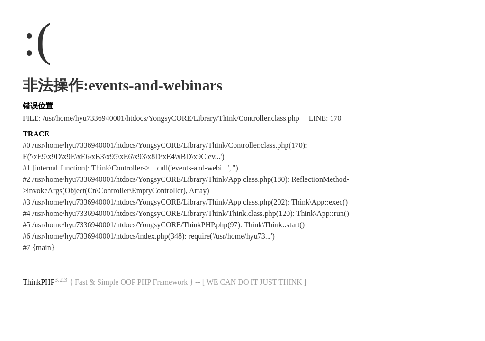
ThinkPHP (39, 282)
